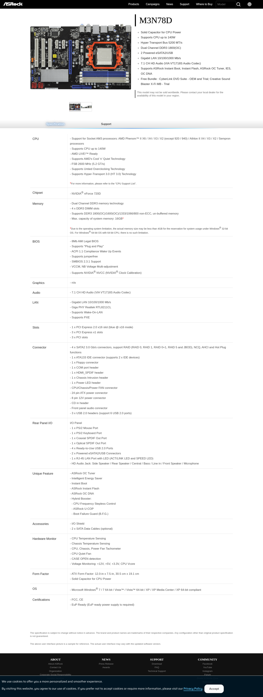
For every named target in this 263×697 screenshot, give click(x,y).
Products (133, 4)
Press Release (106, 664)
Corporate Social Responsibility (55, 674)
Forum (207, 674)
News (169, 4)
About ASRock (55, 664)
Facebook (208, 664)
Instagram (207, 671)
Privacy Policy (193, 688)
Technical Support (157, 671)
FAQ (157, 667)
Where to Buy (204, 4)
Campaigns (153, 4)
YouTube (207, 667)
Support (184, 4)
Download (157, 664)
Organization (55, 671)
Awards (106, 667)
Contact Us (55, 667)
